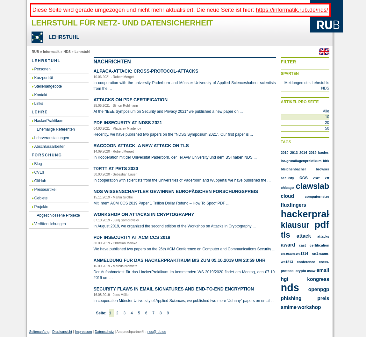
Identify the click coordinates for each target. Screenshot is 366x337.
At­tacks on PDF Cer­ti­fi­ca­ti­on (131, 99)
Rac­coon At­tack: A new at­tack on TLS (141, 145)
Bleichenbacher (293, 169)
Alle (326, 111)
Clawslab (312, 186)
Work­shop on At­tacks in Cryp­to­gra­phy (144, 214)
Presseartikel (45, 189)
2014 (303, 152)
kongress (318, 279)
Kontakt (40, 95)
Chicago (287, 188)
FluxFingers (293, 205)
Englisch (324, 51)
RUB (35, 52)
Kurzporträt (43, 77)
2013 (294, 152)
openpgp (318, 289)
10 (327, 117)
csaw (311, 271)
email (323, 270)
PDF (321, 224)
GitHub (40, 181)
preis (323, 298)
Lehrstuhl (82, 52)
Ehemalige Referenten (56, 129)
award (288, 244)
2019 (312, 152)
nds (290, 287)
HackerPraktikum (48, 120)
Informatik (51, 52)
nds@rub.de (156, 331)
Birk (326, 161)
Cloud (287, 196)
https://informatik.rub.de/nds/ (292, 10)
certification (319, 245)
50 (327, 128)
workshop (309, 307)
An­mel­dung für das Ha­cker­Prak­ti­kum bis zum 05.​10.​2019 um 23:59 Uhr (180, 260)
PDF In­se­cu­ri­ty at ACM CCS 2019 (132, 237)
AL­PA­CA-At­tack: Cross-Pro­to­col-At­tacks (146, 71)
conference (306, 262)
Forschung (47, 155)
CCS (303, 177)
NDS (67, 52)
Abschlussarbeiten (50, 146)
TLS (285, 234)
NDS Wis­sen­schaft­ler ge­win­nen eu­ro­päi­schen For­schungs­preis (176, 191)
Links (38, 103)
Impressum (83, 331)
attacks (323, 236)
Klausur (295, 224)
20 (327, 122)
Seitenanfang (39, 331)
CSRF (316, 178)
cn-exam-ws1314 (294, 253)
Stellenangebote (48, 86)
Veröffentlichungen (50, 224)
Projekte (41, 206)
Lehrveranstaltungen (51, 138)
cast (302, 245)
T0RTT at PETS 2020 (116, 168)
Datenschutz (104, 331)
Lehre (40, 112)
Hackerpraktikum (319, 214)
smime (289, 307)
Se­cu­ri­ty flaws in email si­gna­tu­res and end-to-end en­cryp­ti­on (174, 288)
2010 (285, 152)
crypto (301, 271)
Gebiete (41, 198)
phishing (291, 298)
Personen (42, 69)
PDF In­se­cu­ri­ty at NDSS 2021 (128, 122)
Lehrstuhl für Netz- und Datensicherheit (122, 22)
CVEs (39, 172)
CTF (327, 178)
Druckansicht (62, 331)
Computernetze (317, 196)
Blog (38, 163)
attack (304, 236)
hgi (284, 279)
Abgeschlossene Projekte (58, 215)
